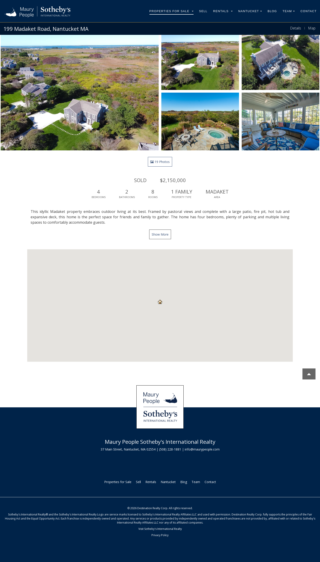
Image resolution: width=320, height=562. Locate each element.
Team (289, 11)
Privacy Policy (160, 535)
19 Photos (160, 162)
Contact (308, 11)
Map (311, 28)
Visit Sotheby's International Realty (160, 529)
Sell (203, 11)
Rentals (223, 11)
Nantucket (250, 11)
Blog (272, 11)
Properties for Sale (171, 11)
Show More (160, 234)
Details (295, 28)
